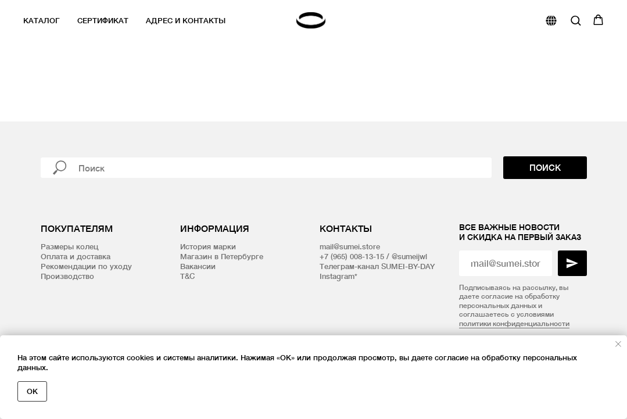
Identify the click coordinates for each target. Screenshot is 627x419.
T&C (187, 276)
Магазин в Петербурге (221, 256)
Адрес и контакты (185, 20)
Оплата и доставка (75, 256)
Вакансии (198, 266)
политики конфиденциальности (514, 323)
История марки (208, 246)
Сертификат (102, 20)
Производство (67, 276)
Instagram (337, 276)
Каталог (41, 20)
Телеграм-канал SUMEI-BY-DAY (377, 266)
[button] (575, 20)
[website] (551, 20)
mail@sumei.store (350, 246)
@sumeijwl (409, 256)
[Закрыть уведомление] (618, 344)
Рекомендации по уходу (86, 266)
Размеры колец (69, 246)
